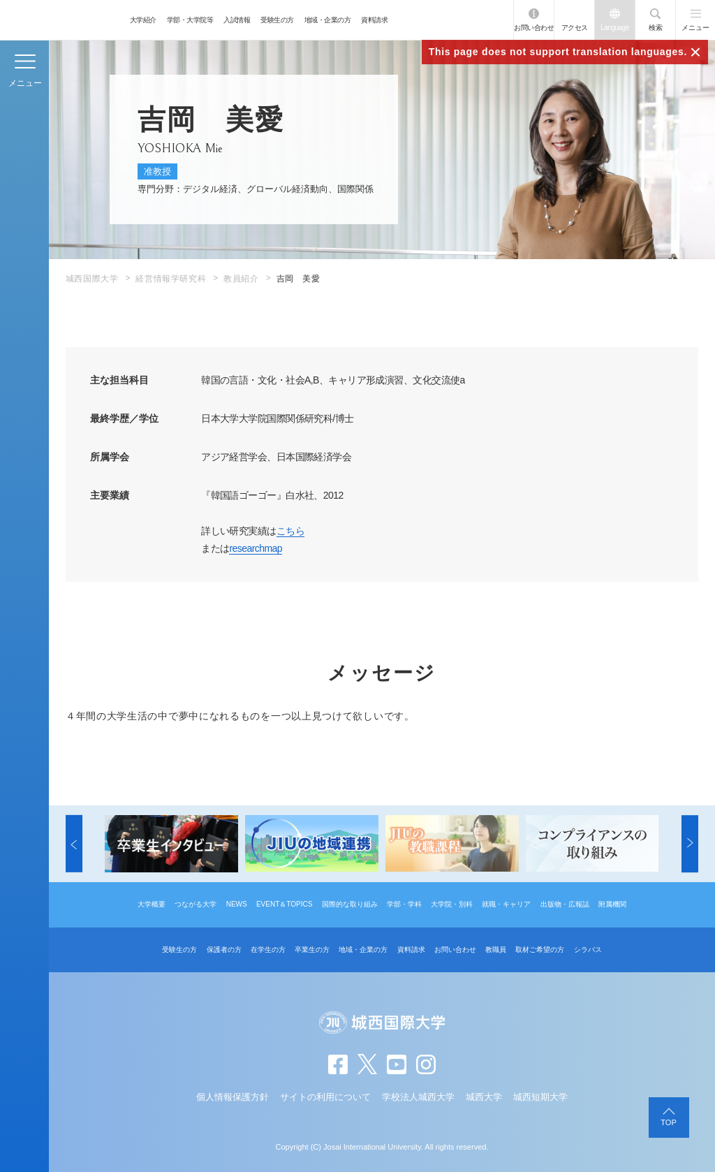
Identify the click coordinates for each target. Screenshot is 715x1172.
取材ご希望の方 (539, 949)
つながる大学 (195, 904)
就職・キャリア (506, 904)
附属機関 (612, 904)
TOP (668, 1122)
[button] (74, 843)
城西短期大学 (540, 1097)
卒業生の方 (312, 949)
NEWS (236, 904)
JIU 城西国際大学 (62, 20)
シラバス (588, 949)
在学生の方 (268, 949)
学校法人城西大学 (418, 1097)
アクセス (574, 27)
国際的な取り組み (350, 904)
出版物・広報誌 (564, 904)
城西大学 (484, 1097)
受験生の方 (277, 20)
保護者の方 (224, 949)
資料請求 (374, 20)
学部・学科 (404, 904)
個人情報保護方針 (232, 1097)
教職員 (495, 949)
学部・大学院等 (190, 20)
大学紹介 (143, 20)
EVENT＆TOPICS (284, 904)
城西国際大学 (92, 279)
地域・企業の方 (327, 20)
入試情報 (236, 20)
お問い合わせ (534, 27)
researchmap (255, 548)
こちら (290, 530)
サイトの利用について (325, 1097)
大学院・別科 (452, 904)
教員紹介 (240, 279)
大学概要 (151, 904)
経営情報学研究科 (170, 279)
